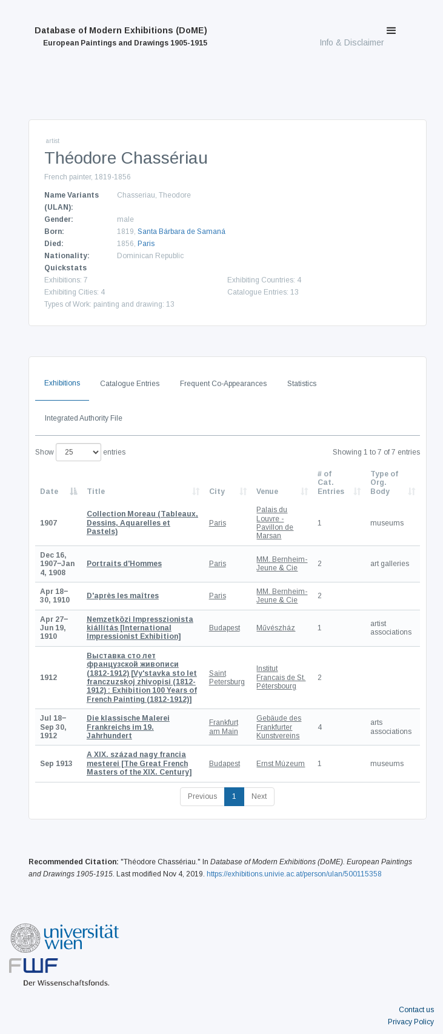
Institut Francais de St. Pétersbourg (280, 677)
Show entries (80, 452)
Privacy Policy (411, 1022)
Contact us (416, 1010)
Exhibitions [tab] (62, 383)
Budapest (224, 628)
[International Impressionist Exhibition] (140, 628)
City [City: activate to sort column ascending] (217, 491)
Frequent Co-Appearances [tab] (223, 383)
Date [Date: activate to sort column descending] (49, 491)
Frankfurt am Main (223, 726)
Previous (202, 796)
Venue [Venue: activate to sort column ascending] (267, 491)
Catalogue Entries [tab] (129, 383)
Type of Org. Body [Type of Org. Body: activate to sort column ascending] (384, 483)
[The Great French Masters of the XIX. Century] (139, 763)
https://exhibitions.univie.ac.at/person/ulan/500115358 (294, 874)
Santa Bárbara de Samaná (181, 231)
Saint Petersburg (227, 677)
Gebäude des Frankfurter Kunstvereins (278, 727)
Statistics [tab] (301, 383)
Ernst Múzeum (280, 763)
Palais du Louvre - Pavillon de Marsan (274, 522)
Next (259, 796)
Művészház (275, 628)
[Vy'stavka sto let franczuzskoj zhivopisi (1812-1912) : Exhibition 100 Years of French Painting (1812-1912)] (142, 678)
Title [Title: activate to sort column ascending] (96, 491)
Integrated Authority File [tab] (83, 418)
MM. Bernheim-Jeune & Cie (281, 563)
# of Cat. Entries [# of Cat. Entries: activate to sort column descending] (331, 483)
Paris (146, 243)
